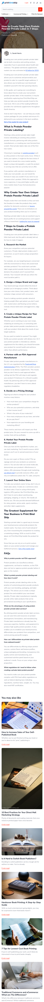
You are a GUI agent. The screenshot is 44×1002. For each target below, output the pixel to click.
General (14, 35)
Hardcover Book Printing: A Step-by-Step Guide (21, 903)
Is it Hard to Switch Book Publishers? (19, 858)
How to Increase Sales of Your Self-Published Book (18, 733)
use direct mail (9, 473)
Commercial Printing (20, 14)
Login (26, 3)
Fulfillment (5, 14)
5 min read (5, 868)
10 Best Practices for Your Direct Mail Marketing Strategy (19, 813)
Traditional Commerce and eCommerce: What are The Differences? (20, 993)
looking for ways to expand (29, 221)
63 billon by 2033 (32, 70)
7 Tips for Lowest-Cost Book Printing (19, 948)
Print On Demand (37, 14)
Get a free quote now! (26, 549)
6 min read (5, 958)
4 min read (5, 744)
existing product (29, 153)
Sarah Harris (17, 53)
